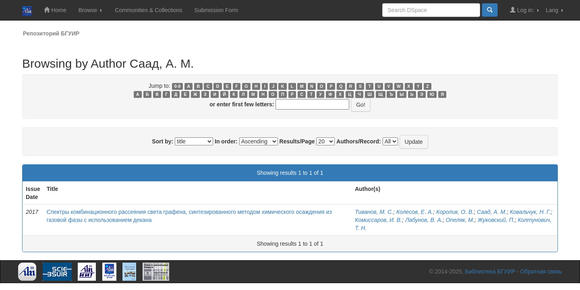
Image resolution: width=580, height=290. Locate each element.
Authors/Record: (358, 141)
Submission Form (216, 10)
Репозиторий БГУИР (51, 33)
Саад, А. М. (492, 212)
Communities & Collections (148, 10)
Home (55, 9)
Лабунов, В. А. (424, 220)
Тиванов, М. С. (374, 212)
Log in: (524, 9)
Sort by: (162, 141)
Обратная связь (541, 271)
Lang (554, 10)
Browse (90, 10)
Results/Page (297, 141)
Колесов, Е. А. (414, 212)
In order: (226, 141)
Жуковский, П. (496, 220)
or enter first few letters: (241, 104)
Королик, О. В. (455, 212)
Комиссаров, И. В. (378, 220)
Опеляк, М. (460, 220)
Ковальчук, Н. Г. (530, 212)
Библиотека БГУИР (490, 271)
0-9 (177, 86)
